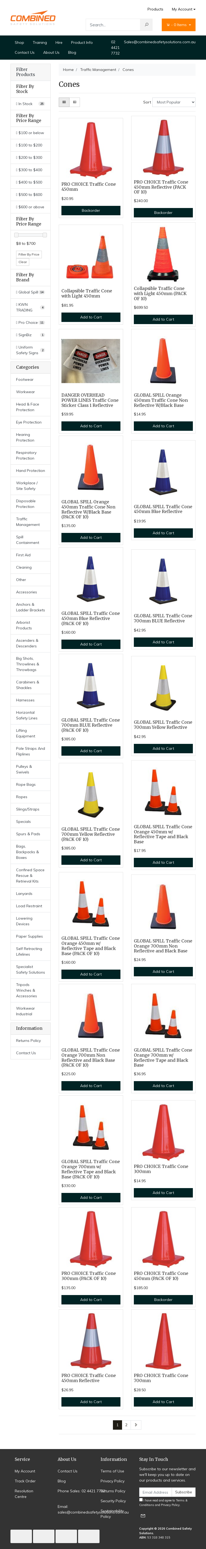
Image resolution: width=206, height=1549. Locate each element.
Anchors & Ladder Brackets (30, 607)
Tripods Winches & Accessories (26, 990)
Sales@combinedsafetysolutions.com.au (160, 42)
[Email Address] (155, 1492)
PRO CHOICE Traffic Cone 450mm (88, 187)
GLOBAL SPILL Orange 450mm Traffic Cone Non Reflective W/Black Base (161, 400)
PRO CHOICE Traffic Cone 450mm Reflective (88, 1378)
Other (21, 579)
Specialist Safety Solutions (30, 969)
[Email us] (143, 1515)
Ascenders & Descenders (27, 643)
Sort (147, 102)
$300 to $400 (29, 169)
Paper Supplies (29, 936)
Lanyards (24, 893)
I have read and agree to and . (163, 1502)
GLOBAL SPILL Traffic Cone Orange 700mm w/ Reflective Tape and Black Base (163, 1058)
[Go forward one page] (136, 1425)
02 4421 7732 (115, 48)
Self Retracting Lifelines (29, 951)
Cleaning (24, 567)
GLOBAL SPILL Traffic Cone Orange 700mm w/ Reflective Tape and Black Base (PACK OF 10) (90, 1169)
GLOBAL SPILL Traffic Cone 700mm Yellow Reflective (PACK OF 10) (90, 834)
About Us (51, 52)
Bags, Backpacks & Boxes (27, 852)
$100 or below (30, 132)
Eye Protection (29, 422)
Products (155, 9)
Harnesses (25, 700)
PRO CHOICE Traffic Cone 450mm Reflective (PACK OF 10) (161, 187)
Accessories (26, 592)
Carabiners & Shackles (27, 685)
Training (40, 42)
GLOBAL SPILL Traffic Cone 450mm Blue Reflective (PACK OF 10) (90, 618)
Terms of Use (112, 1471)
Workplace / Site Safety (27, 486)
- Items (177, 24)
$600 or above (30, 207)
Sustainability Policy (112, 1513)
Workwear (25, 391)
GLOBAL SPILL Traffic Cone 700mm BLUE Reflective (163, 618)
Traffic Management (28, 522)
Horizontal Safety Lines (27, 715)
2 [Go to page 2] (126, 1424)
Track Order (25, 1481)
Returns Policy (28, 1040)
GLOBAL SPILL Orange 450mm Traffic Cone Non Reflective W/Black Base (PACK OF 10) (88, 509)
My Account (25, 1471)
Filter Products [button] (25, 72)
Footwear (25, 379)
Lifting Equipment (25, 733)
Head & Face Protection (27, 407)
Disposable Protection (26, 504)
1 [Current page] (117, 1424)
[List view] (74, 102)
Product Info (82, 42)
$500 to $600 (29, 194)
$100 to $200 (29, 145)
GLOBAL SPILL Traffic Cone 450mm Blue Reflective (163, 509)
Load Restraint (29, 905)
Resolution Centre (24, 1494)
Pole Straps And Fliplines (30, 751)
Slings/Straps (27, 809)
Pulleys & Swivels (24, 769)
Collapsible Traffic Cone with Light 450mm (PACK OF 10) (160, 293)
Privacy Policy (112, 1481)
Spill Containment (27, 540)
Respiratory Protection (26, 455)
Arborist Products (24, 625)
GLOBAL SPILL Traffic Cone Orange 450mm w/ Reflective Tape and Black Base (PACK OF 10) (90, 946)
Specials (23, 821)
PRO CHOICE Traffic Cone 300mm (161, 1169)
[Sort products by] (174, 102)
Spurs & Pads (28, 833)
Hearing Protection (25, 437)
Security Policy (113, 1500)
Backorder (91, 210)
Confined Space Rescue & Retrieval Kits (30, 875)
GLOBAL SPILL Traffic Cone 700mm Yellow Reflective (163, 725)
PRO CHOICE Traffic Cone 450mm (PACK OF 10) (161, 1276)
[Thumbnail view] (64, 102)
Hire (59, 42)
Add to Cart (91, 317)
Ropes (21, 796)
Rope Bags (26, 784)
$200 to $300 (29, 157)
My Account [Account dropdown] (182, 9)
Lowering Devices (24, 921)
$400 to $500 (29, 182)
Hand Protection (30, 470)
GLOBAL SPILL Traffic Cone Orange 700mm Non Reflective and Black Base (163, 946)
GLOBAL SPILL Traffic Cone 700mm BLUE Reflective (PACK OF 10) (90, 725)
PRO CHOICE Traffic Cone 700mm (161, 1378)
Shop (19, 42)
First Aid (23, 555)
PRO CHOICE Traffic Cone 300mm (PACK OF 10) (88, 1276)
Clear (23, 262)
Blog (72, 52)
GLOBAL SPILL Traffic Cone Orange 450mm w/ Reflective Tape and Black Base (163, 834)
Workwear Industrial (25, 1011)
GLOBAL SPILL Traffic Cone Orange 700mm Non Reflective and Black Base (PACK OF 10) (90, 1058)
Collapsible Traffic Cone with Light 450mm (86, 293)
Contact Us (25, 52)
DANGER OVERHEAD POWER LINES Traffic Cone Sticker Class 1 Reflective (90, 400)
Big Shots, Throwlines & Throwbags (27, 664)
